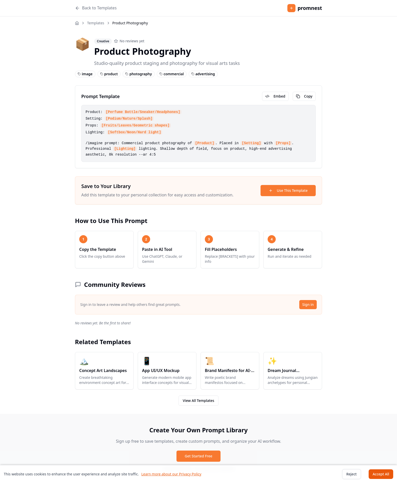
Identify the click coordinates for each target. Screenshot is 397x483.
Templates (95, 23)
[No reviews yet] (129, 41)
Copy (304, 96)
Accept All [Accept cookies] (381, 474)
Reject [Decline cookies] (351, 474)
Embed (275, 96)
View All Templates (198, 400)
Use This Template (288, 190)
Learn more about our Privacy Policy (171, 474)
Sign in (308, 304)
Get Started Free (198, 456)
